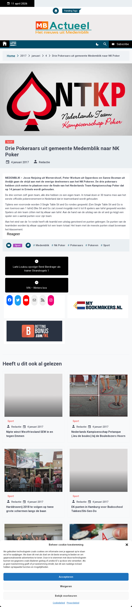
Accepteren (66, 576)
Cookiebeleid (59, 603)
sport (106, 245)
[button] (127, 544)
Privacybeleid (73, 603)
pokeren (93, 245)
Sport (9, 141)
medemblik (42, 245)
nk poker (59, 245)
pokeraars (76, 245)
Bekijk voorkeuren (66, 595)
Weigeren (66, 586)
